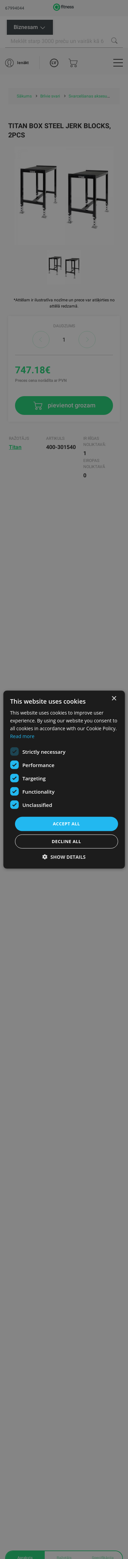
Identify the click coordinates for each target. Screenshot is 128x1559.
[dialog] (64, 779)
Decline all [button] (66, 841)
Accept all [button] (66, 824)
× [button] (113, 698)
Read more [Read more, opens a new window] (22, 736)
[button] (64, 857)
